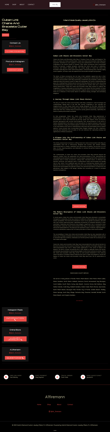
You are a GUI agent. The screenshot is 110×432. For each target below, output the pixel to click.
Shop (12, 4)
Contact (28, 4)
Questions (14, 358)
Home (6, 4)
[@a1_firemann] (99, 5)
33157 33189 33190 (79, 300)
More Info (78, 206)
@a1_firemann (15, 46)
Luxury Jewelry (14, 339)
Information (15, 318)
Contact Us (14, 70)
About (19, 4)
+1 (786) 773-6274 (14, 51)
